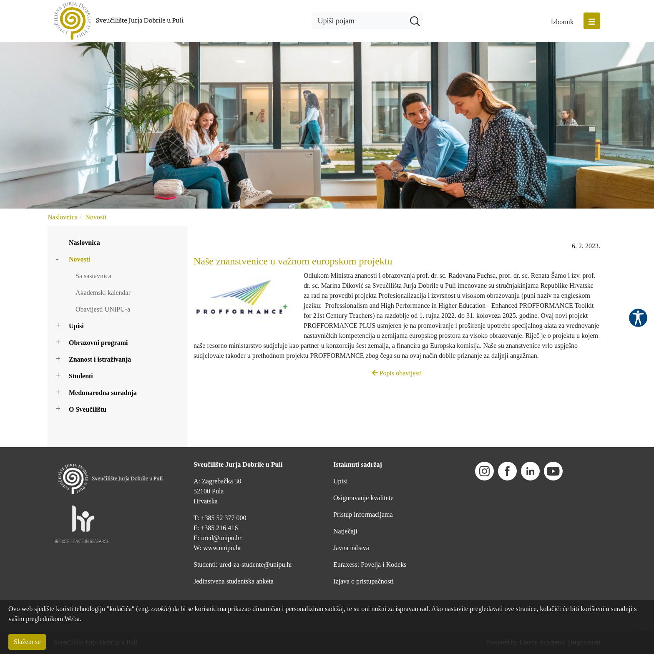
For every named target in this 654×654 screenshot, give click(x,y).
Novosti (95, 217)
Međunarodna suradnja (103, 392)
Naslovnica (63, 217)
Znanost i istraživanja (100, 359)
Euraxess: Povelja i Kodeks (370, 564)
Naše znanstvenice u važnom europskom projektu (293, 261)
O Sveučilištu (87, 409)
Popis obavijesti (397, 373)
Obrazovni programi (98, 342)
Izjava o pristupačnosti (363, 581)
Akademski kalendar (103, 292)
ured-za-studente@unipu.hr (255, 564)
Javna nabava (351, 547)
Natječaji (345, 531)
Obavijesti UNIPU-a (102, 309)
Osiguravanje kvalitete (363, 497)
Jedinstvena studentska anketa (234, 581)
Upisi (76, 326)
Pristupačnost (638, 318)
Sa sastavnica (93, 275)
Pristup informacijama (363, 514)
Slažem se (27, 641)
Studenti (81, 376)
